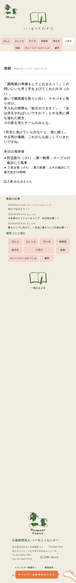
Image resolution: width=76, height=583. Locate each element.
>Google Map (55, 547)
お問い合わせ (49, 557)
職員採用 (49, 567)
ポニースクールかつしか (37, 48)
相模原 (44, 41)
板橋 (17, 48)
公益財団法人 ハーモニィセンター (35, 540)
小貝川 (68, 41)
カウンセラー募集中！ (26, 567)
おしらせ (19, 41)
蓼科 (57, 48)
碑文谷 (56, 41)
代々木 (32, 41)
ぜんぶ (6, 41)
